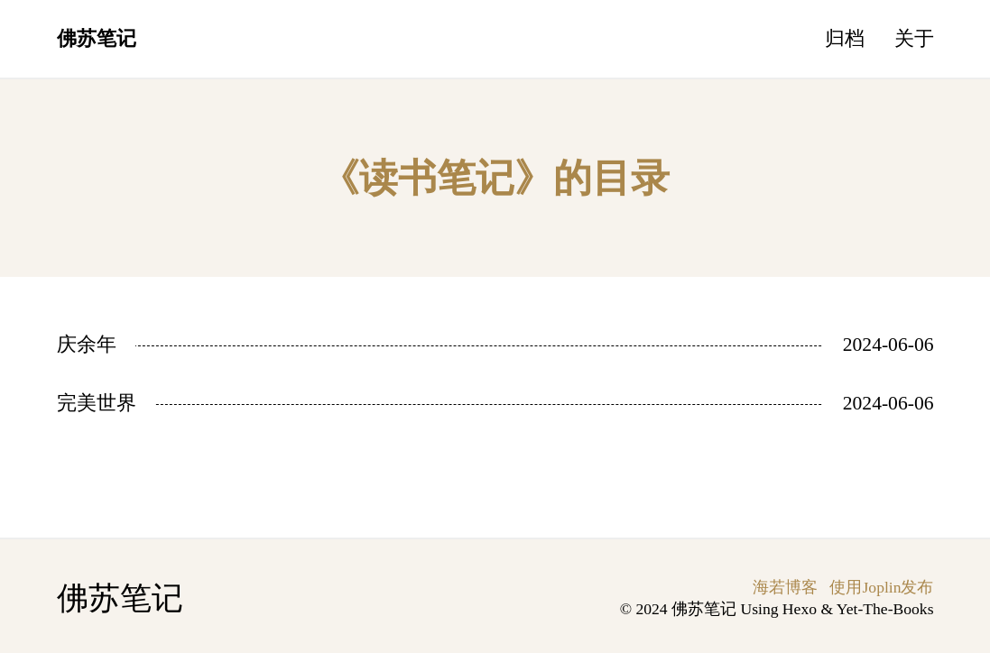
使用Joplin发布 (881, 587)
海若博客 (785, 587)
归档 (845, 39)
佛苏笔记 (96, 39)
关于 (914, 39)
